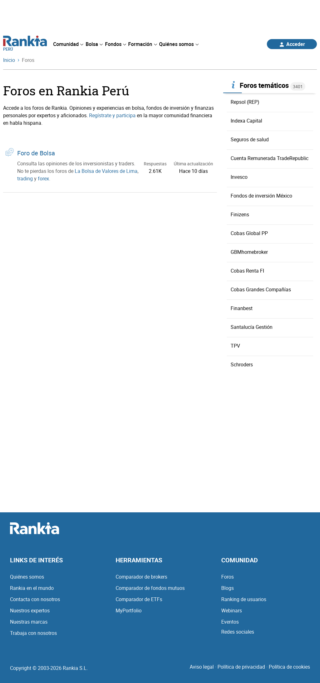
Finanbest (241, 308)
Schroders (242, 364)
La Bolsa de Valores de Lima (106, 171)
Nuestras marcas (29, 621)
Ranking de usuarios (243, 599)
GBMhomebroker (249, 252)
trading (25, 178)
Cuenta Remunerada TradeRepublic (269, 158)
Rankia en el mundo (32, 588)
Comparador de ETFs (139, 599)
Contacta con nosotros (35, 599)
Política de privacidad (241, 666)
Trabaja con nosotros (33, 633)
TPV (235, 345)
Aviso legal (202, 666)
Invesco (239, 176)
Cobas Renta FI (247, 270)
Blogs (227, 588)
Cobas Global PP (249, 233)
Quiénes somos (27, 576)
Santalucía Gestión (251, 327)
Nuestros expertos (30, 610)
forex (43, 178)
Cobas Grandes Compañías (261, 289)
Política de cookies (289, 666)
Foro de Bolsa (36, 153)
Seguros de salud (250, 139)
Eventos (230, 621)
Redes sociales (237, 631)
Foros (227, 576)
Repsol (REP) (245, 101)
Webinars (231, 610)
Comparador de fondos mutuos (150, 588)
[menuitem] (68, 44)
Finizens (240, 214)
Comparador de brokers (141, 576)
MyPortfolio (129, 610)
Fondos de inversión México (261, 195)
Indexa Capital (246, 120)
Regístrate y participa (112, 115)
